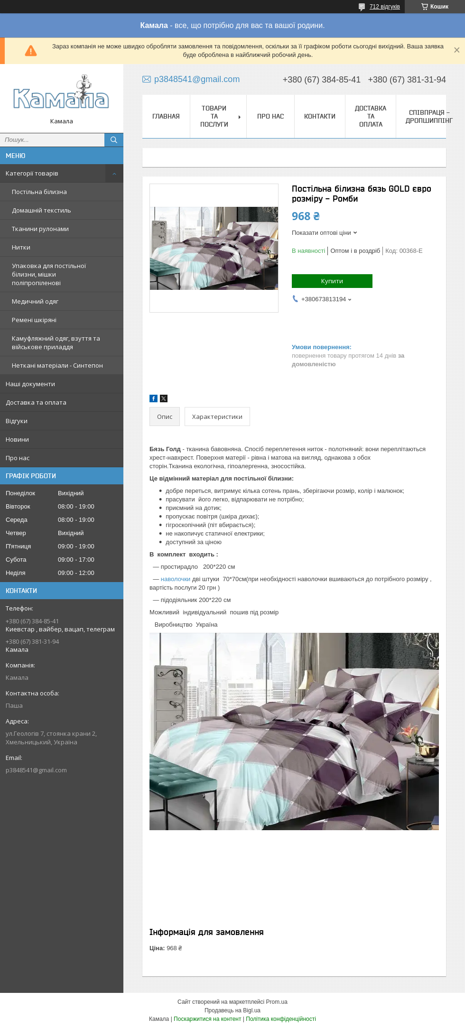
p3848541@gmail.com (36, 770)
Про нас (17, 458)
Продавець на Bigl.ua (232, 1010)
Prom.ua (277, 1002)
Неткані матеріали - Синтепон (57, 365)
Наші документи (30, 384)
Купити (332, 281)
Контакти (319, 116)
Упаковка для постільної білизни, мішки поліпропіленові (49, 274)
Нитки (21, 247)
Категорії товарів (32, 173)
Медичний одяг (35, 301)
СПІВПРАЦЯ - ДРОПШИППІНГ (429, 116)
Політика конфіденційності (281, 1019)
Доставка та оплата (36, 402)
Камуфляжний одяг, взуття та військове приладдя (56, 342)
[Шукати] (113, 140)
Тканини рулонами (40, 228)
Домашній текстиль (41, 210)
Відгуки (17, 421)
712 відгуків (385, 6)
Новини (17, 439)
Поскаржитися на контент (207, 1019)
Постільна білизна (39, 191)
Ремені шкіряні (34, 319)
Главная (166, 116)
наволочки (176, 579)
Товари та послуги (214, 116)
